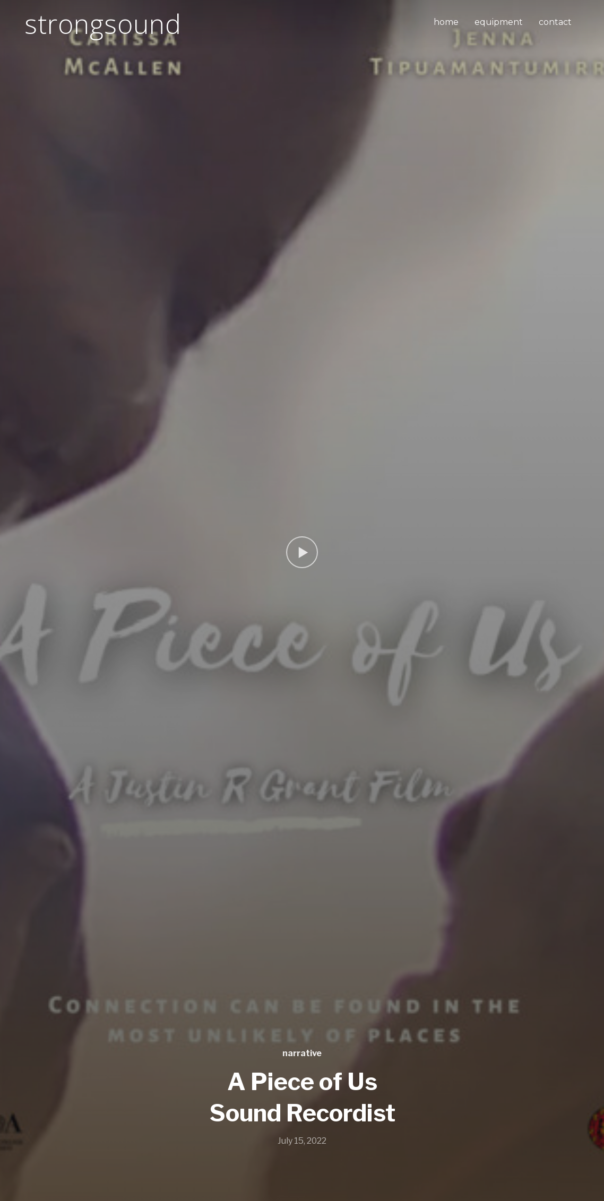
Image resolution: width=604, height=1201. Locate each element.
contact (555, 22)
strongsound (103, 24)
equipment (498, 22)
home (446, 22)
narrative (302, 1053)
